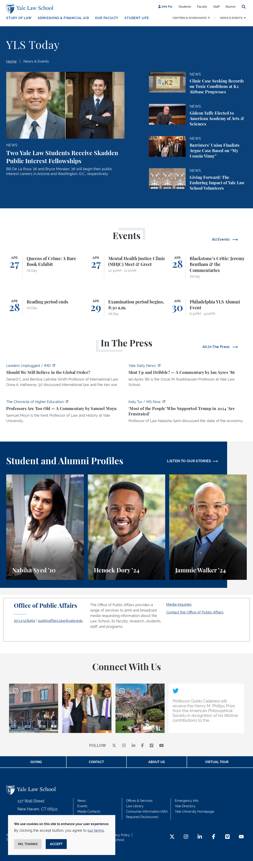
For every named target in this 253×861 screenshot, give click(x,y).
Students (185, 6)
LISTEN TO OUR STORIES (189, 461)
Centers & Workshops (189, 17)
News (81, 801)
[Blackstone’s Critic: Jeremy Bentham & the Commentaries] (208, 267)
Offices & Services (139, 801)
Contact (96, 762)
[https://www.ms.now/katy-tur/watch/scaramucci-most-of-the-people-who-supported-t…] (188, 412)
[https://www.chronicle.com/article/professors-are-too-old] (65, 412)
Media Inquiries (179, 604)
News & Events (231, 17)
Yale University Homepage (194, 811)
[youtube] (161, 745)
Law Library (135, 806)
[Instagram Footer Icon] (185, 837)
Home (11, 61)
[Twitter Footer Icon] (172, 837)
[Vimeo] (151, 745)
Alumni (230, 6)
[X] (114, 745)
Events (82, 806)
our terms (96, 830)
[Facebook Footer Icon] (213, 837)
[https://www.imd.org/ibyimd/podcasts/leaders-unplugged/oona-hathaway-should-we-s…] (65, 376)
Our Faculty (106, 18)
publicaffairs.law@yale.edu (60, 621)
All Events (221, 239)
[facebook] (142, 745)
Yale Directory (185, 806)
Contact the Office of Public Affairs (195, 612)
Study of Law (19, 18)
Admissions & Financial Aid (63, 18)
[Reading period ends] (45, 307)
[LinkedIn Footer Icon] (199, 837)
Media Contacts (88, 811)
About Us (156, 762)
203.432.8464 (24, 621)
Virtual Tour (217, 762)
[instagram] (124, 745)
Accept (56, 844)
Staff (216, 6)
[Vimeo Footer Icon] (227, 837)
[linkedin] (133, 745)
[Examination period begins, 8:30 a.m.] (126, 307)
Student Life (136, 18)
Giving (36, 762)
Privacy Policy (119, 835)
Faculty (202, 6)
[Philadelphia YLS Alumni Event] (208, 307)
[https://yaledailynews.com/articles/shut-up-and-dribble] (188, 376)
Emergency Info (186, 801)
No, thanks (28, 844)
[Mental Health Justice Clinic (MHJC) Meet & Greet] (126, 267)
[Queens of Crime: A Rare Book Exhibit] (45, 267)
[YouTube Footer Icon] (241, 837)
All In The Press (216, 347)
